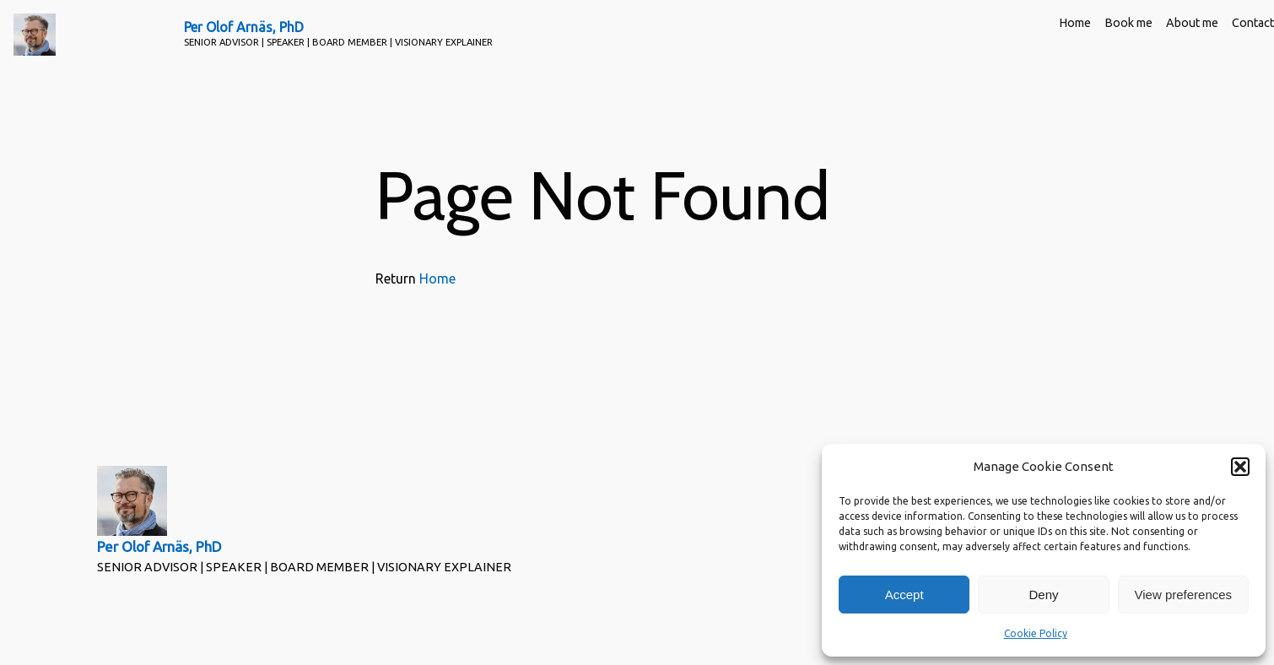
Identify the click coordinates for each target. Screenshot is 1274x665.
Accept (904, 594)
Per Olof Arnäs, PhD (244, 27)
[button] (1240, 466)
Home (437, 278)
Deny (1043, 594)
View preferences (1184, 594)
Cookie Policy (1035, 633)
